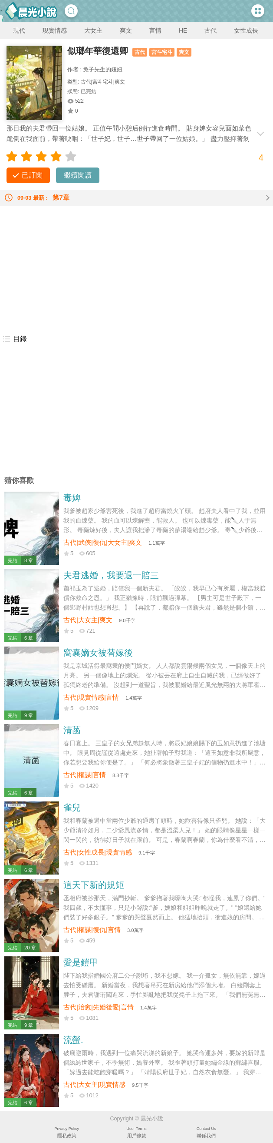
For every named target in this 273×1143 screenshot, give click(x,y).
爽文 (126, 30)
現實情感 (55, 30)
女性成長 (246, 30)
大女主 (93, 30)
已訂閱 (32, 175)
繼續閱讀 (78, 175)
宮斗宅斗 (161, 52)
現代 (19, 30)
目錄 (14, 339)
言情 (155, 30)
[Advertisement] (136, 267)
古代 (210, 30)
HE (183, 30)
